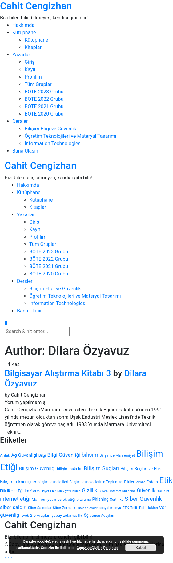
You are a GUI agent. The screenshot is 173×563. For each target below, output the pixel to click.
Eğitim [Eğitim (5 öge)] (23, 490)
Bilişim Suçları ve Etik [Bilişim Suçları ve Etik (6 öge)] (141, 468)
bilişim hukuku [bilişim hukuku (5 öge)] (69, 469)
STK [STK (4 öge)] (125, 508)
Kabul (140, 547)
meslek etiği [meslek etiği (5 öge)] (64, 499)
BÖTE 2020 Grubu (44, 114)
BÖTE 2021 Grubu (44, 106)
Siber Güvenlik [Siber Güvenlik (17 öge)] (143, 498)
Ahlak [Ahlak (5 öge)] (5, 455)
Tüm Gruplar (38, 84)
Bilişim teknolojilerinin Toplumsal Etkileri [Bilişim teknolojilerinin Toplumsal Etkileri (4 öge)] (102, 482)
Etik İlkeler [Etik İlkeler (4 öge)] (8, 491)
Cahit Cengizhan (36, 6)
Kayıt (30, 69)
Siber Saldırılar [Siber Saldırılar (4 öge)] (40, 508)
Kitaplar (33, 47)
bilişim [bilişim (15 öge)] (90, 454)
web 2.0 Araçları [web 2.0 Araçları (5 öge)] (36, 515)
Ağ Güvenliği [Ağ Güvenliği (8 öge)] (24, 455)
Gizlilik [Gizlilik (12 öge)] (89, 490)
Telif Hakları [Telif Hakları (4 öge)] (148, 508)
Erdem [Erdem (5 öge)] (152, 481)
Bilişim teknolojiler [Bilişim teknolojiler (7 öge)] (18, 481)
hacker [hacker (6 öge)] (163, 490)
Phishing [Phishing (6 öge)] (100, 499)
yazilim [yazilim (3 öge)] (77, 516)
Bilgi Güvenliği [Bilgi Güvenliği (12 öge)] (64, 455)
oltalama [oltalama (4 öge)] (84, 499)
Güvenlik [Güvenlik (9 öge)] (146, 490)
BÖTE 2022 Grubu (44, 99)
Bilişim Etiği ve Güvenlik (50, 129)
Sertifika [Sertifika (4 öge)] (116, 499)
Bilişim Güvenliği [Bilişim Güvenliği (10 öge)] (37, 468)
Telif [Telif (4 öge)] (133, 508)
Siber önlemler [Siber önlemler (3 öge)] (87, 508)
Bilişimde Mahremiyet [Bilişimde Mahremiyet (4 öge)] (117, 455)
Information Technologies (53, 143)
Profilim (33, 77)
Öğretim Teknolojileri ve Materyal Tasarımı (70, 136)
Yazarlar (21, 55)
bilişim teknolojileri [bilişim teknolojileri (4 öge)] (53, 482)
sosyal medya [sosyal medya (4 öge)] (110, 508)
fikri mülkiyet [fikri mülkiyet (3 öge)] (39, 491)
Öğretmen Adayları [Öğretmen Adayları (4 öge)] (99, 515)
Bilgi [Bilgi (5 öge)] (42, 455)
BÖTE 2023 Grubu (44, 92)
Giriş (29, 62)
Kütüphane (24, 32)
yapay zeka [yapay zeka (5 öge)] (61, 515)
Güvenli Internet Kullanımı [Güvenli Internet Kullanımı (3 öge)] (117, 491)
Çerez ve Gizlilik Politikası (97, 547)
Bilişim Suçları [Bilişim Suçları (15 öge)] (101, 468)
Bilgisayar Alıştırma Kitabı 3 (58, 373)
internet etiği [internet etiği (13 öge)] (15, 499)
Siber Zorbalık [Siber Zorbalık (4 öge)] (64, 508)
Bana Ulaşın (25, 151)
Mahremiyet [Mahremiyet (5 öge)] (42, 499)
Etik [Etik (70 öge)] (166, 480)
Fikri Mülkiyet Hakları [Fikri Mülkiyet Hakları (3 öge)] (65, 491)
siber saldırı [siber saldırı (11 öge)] (13, 507)
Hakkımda (23, 25)
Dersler (20, 121)
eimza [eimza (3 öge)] (140, 482)
